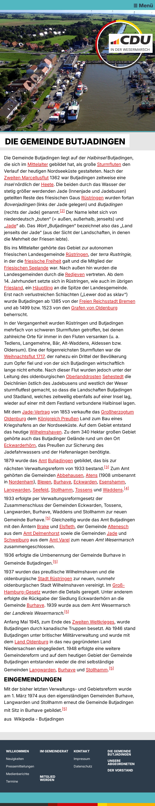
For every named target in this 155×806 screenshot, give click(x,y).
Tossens (83, 490)
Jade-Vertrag (36, 411)
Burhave (62, 481)
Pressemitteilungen (20, 766)
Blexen (44, 481)
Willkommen (17, 751)
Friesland (13, 287)
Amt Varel (59, 539)
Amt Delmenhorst (41, 533)
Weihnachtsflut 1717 (24, 356)
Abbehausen (70, 475)
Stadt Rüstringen (55, 578)
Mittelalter (37, 164)
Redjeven (75, 274)
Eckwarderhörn (20, 445)
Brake (43, 526)
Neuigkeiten (15, 759)
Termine (12, 781)
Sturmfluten (109, 164)
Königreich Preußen (58, 418)
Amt (42, 460)
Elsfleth (67, 526)
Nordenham (21, 481)
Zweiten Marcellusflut (26, 177)
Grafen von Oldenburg (94, 307)
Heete (47, 184)
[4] (126, 488)
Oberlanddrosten (83, 376)
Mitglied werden (47, 778)
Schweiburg (16, 539)
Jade (11, 225)
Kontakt (82, 751)
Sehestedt (113, 376)
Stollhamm (62, 490)
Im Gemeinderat (54, 751)
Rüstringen (92, 197)
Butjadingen (60, 460)
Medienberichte (17, 774)
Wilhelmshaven (46, 431)
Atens (92, 475)
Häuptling (43, 287)
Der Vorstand (120, 770)
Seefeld (40, 490)
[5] (47, 518)
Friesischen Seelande (26, 267)
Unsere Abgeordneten (121, 762)
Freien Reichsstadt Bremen (107, 301)
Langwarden (17, 490)
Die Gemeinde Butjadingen (119, 752)
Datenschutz (83, 766)
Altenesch (118, 526)
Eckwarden (85, 481)
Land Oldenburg (31, 641)
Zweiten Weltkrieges (93, 621)
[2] (62, 211)
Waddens (113, 490)
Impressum (82, 759)
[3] (106, 467)
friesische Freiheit (43, 261)
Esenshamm (112, 481)
